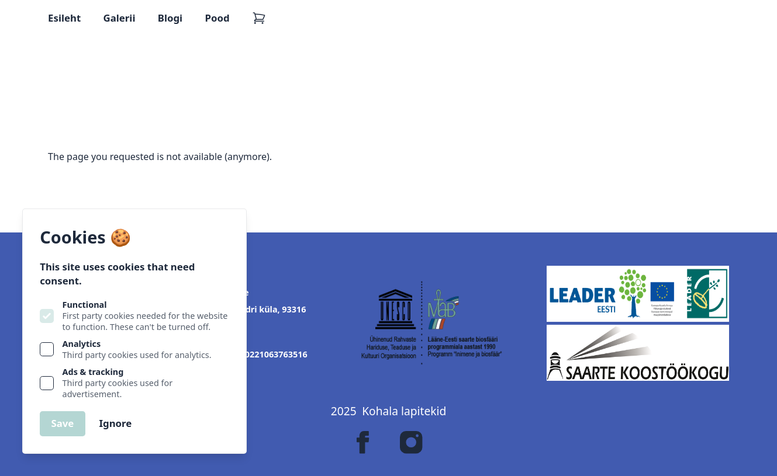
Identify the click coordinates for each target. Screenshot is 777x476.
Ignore (115, 423)
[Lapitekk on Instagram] (411, 442)
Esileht (64, 18)
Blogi (170, 18)
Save (62, 423)
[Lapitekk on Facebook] (363, 442)
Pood (217, 18)
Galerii (119, 18)
